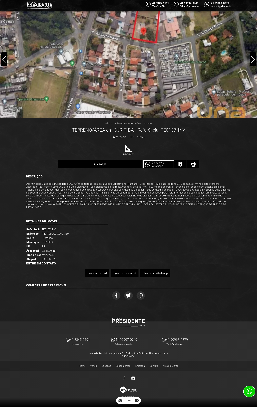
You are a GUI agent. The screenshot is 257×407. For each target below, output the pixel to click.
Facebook (115, 295)
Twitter (128, 295)
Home (82, 366)
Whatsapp (141, 295)
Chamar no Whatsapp (155, 273)
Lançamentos (123, 366)
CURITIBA (123, 123)
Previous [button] (4, 59)
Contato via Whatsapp (151, 164)
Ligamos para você (124, 273)
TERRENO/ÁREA (135, 123)
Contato (154, 366)
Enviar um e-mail (97, 273)
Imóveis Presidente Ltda (128, 322)
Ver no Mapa (161, 353)
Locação (115, 123)
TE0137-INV (147, 123)
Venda (93, 366)
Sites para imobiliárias (128, 396)
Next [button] (252, 59)
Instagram (133, 378)
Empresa (140, 366)
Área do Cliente (170, 366)
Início (107, 123)
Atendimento (249, 391)
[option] (128, 59)
